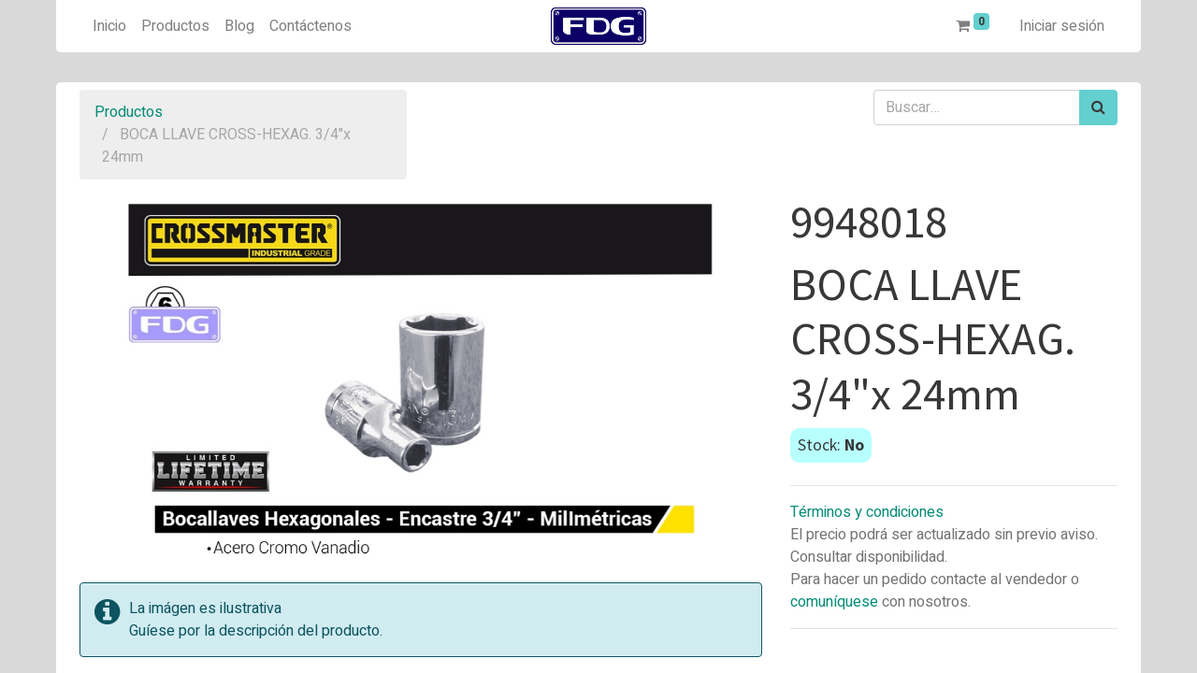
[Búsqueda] (1098, 107)
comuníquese (834, 602)
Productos (128, 112)
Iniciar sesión (1061, 26)
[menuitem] (109, 26)
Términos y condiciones (867, 512)
